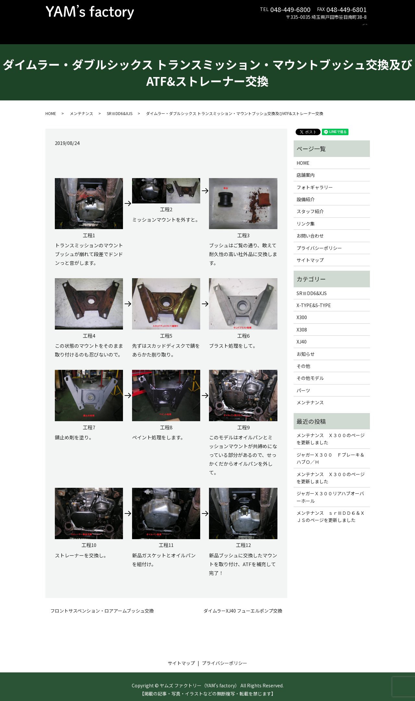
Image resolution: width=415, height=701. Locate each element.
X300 (302, 311)
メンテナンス (140, 27)
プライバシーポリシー (319, 241)
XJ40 (302, 335)
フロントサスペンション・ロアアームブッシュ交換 (102, 605)
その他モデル (310, 372)
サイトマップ (310, 254)
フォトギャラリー (206, 27)
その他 (303, 360)
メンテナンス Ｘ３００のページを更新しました (331, 432)
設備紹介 (243, 27)
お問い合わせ (341, 27)
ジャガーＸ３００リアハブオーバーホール (330, 491)
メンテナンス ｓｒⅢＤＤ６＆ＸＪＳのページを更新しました (331, 510)
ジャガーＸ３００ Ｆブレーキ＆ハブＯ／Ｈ (330, 452)
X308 (302, 323)
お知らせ (306, 347)
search (367, 28)
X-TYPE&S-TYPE (314, 299)
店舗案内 (108, 27)
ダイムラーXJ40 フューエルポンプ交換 (242, 605)
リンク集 (308, 27)
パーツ (170, 27)
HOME (82, 27)
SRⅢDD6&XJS (119, 107)
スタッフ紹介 (275, 27)
